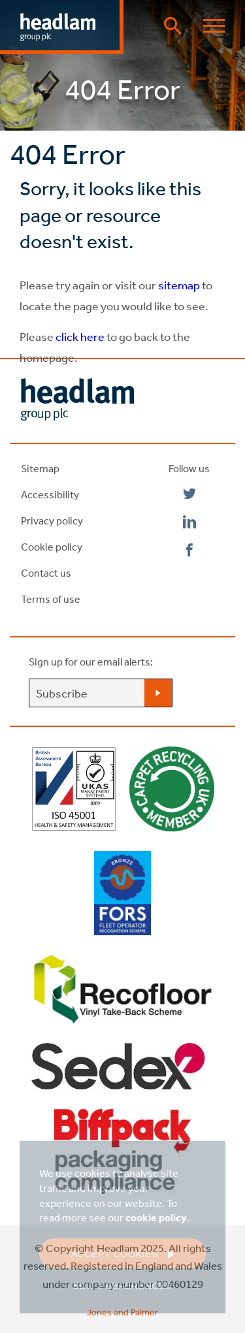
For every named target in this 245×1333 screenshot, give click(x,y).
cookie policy (156, 1217)
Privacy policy (52, 520)
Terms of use (50, 598)
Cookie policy (51, 546)
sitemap (178, 285)
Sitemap (40, 468)
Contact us (46, 572)
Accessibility (50, 494)
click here (80, 336)
